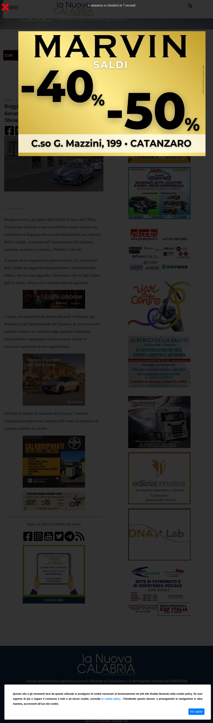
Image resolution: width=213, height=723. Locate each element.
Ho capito (196, 711)
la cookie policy (112, 698)
